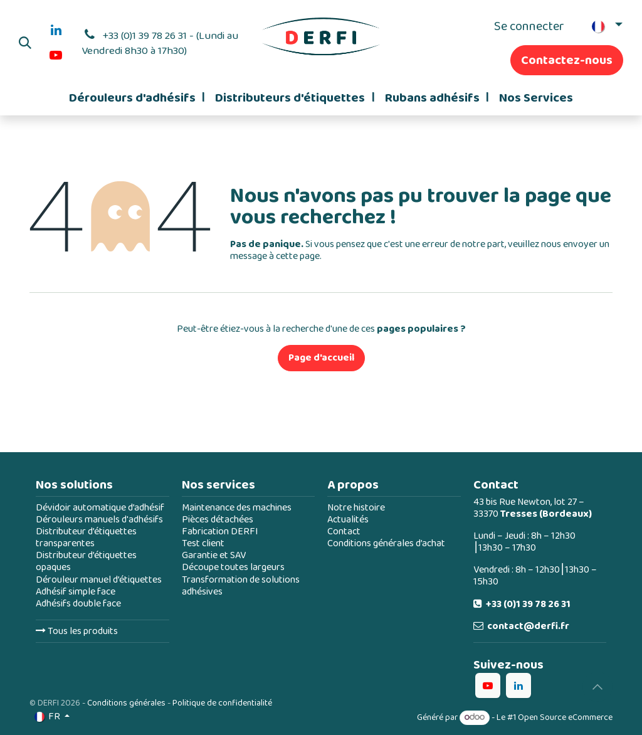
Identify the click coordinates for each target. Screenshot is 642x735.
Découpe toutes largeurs (233, 567)
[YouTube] (55, 55)
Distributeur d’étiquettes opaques (86, 561)
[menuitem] (137, 97)
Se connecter (529, 26)
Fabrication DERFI (220, 531)
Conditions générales (126, 703)
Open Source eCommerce (565, 717)
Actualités (348, 519)
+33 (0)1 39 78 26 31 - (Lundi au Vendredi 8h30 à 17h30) (160, 43)
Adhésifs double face (78, 603)
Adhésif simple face (75, 592)
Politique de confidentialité (222, 703)
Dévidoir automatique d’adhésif (100, 508)
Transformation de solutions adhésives (241, 586)
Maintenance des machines (237, 508)
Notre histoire (356, 508)
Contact (343, 531)
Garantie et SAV (214, 555)
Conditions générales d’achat (386, 543)
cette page (298, 256)
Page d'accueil (321, 358)
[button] (25, 42)
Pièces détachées (217, 519)
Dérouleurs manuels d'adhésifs (99, 519)
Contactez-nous (567, 60)
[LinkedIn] (55, 30)
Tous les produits (77, 631)
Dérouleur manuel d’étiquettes (99, 580)
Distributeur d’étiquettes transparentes (86, 537)
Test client (203, 543)
